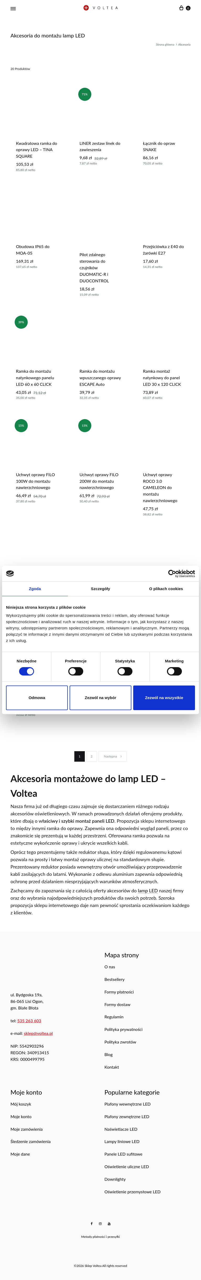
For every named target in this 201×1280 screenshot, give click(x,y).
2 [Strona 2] (91, 756)
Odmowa (37, 697)
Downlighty (115, 1179)
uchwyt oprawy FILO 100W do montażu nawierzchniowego (35, 481)
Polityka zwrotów (120, 1041)
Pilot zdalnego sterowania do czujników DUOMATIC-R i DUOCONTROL (94, 267)
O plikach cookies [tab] (166, 588)
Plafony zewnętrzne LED (126, 1116)
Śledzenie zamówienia (30, 1141)
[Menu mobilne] (13, 8)
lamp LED (148, 890)
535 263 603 (29, 1020)
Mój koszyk (20, 1103)
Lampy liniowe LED (121, 1141)
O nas (109, 966)
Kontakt (111, 1066)
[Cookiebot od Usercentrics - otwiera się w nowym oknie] (172, 574)
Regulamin (114, 1016)
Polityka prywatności (123, 1029)
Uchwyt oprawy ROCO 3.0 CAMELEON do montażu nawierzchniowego (160, 487)
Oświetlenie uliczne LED (126, 1166)
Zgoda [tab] (35, 588)
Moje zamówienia (26, 1129)
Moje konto (20, 1116)
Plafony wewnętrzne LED (127, 1103)
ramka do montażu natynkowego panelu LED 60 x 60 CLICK (35, 378)
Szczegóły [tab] (100, 588)
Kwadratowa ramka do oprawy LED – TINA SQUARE (36, 150)
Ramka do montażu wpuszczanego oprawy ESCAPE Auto (100, 378)
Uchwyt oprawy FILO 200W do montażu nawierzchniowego (99, 481)
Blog (108, 1054)
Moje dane (20, 1153)
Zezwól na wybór (100, 697)
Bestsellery (114, 979)
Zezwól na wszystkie (164, 697)
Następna (113, 756)
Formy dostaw (117, 1004)
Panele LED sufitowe (123, 1153)
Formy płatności (119, 991)
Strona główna (165, 44)
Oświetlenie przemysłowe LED (132, 1191)
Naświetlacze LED (120, 1129)
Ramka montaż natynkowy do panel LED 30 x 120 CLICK (162, 378)
